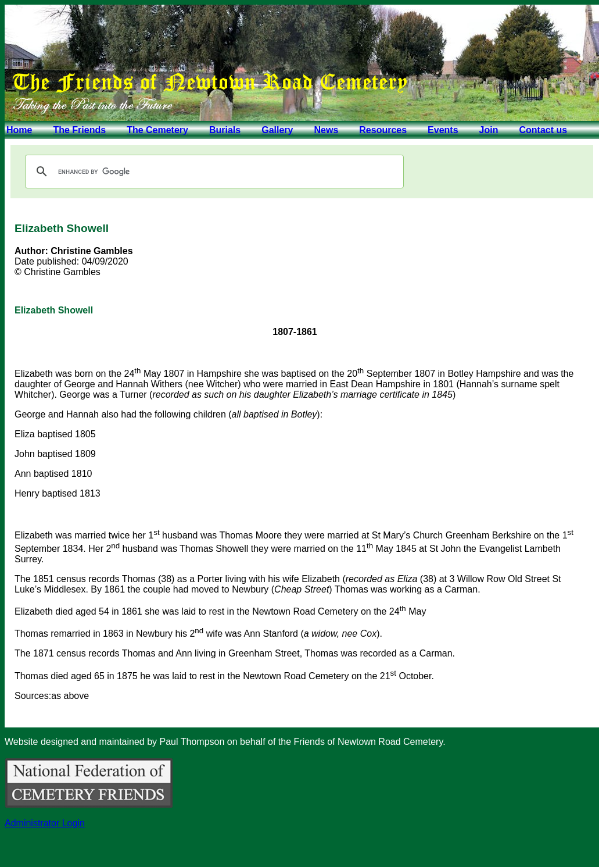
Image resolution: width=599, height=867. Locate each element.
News (326, 130)
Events (443, 130)
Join (488, 130)
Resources (383, 130)
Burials (225, 130)
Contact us (543, 130)
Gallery (277, 130)
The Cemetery (157, 130)
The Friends (79, 130)
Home (19, 130)
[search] (212, 172)
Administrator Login (45, 823)
